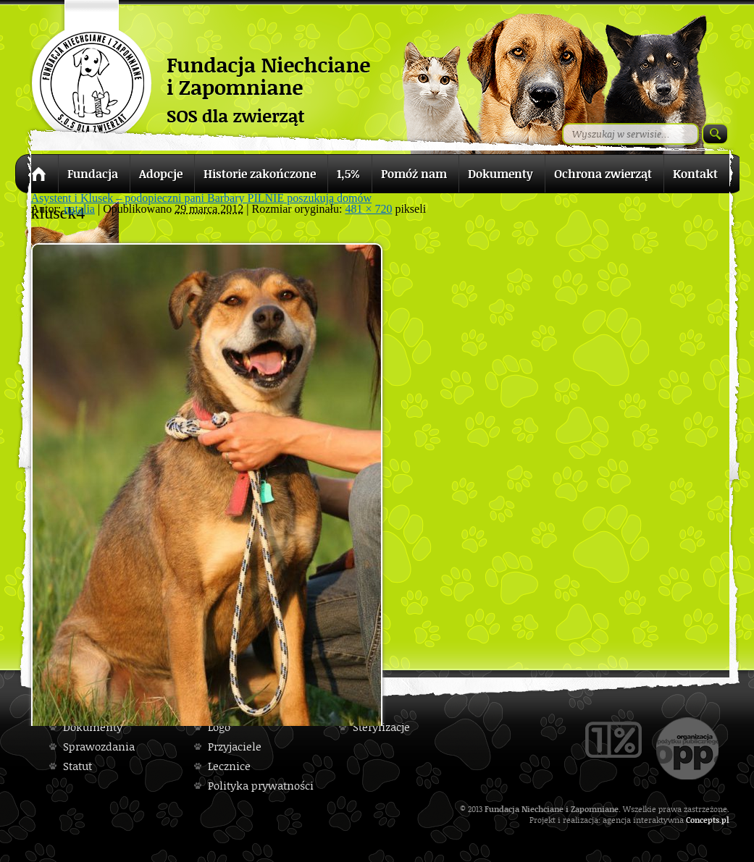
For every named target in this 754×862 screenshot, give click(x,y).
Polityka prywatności (261, 785)
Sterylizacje (381, 727)
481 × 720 (368, 209)
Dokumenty (92, 727)
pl (725, 819)
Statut (77, 766)
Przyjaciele (234, 746)
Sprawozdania (99, 746)
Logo (219, 727)
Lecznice (229, 766)
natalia (79, 209)
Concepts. (703, 819)
